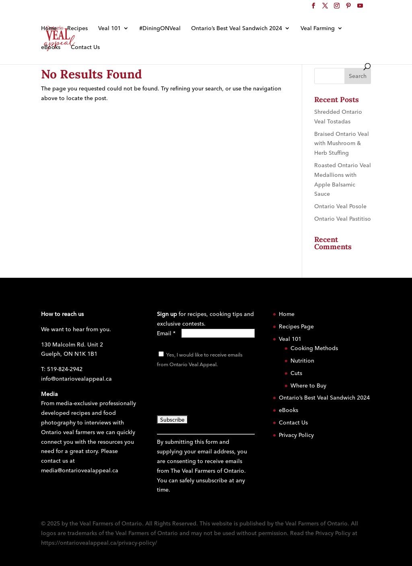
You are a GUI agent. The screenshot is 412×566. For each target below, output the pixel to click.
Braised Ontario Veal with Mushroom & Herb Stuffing (341, 143)
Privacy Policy (296, 435)
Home (49, 28)
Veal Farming (318, 28)
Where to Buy (308, 385)
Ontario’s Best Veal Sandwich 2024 (236, 28)
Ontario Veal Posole (340, 206)
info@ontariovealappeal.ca (76, 378)
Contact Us (85, 47)
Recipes (77, 28)
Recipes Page (296, 326)
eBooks (50, 47)
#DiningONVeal (160, 28)
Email (166, 333)
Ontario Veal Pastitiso (342, 218)
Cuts (296, 373)
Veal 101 (109, 28)
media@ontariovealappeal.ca (79, 470)
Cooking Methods (314, 348)
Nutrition (302, 360)
